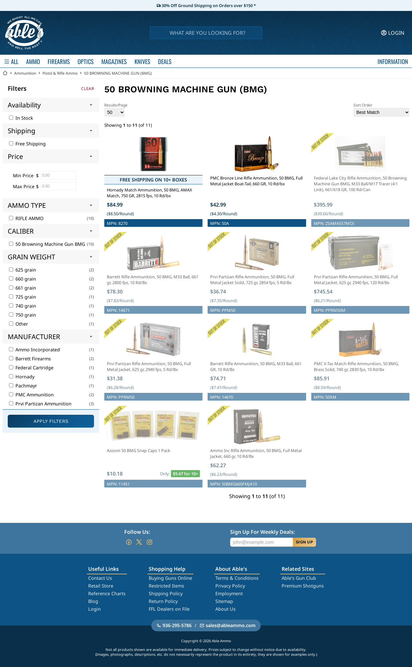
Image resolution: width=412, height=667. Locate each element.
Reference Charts (107, 593)
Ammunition (25, 73)
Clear (87, 88)
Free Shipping (27, 144)
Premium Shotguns (303, 586)
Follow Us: (137, 531)
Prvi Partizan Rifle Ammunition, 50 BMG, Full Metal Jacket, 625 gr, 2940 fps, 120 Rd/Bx (356, 279)
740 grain (22, 306)
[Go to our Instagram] (149, 542)
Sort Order (381, 109)
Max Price (23, 186)
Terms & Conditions (236, 578)
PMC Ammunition (31, 395)
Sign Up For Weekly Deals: (262, 531)
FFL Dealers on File (169, 609)
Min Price (23, 175)
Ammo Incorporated (34, 350)
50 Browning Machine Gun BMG (47, 244)
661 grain (22, 288)
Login (94, 609)
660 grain (22, 279)
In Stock (21, 118)
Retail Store (100, 586)
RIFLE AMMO (26, 218)
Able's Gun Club (299, 578)
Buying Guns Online (170, 578)
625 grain (22, 270)
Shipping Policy (166, 593)
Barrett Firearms (30, 359)
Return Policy (163, 601)
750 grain (22, 315)
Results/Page (115, 109)
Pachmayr (23, 386)
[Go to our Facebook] (128, 542)
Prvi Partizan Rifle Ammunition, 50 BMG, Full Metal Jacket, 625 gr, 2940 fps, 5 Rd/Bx (149, 366)
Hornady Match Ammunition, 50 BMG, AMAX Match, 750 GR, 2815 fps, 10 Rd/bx (149, 193)
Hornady (21, 377)
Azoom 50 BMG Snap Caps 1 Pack (138, 450)
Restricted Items (166, 586)
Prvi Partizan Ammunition (40, 404)
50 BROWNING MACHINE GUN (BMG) (118, 73)
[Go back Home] (5, 73)
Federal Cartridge (31, 368)
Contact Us (100, 578)
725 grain (22, 297)
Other (18, 324)
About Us (225, 609)
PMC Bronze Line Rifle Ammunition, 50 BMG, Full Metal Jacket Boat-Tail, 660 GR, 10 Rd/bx (256, 181)
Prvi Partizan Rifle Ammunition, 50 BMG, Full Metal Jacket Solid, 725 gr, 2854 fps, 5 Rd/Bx (252, 279)
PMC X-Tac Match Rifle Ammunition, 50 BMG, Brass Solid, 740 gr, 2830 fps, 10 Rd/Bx (356, 366)
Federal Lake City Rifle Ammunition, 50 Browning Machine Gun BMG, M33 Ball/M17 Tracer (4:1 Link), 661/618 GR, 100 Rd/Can (360, 183)
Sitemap (224, 601)
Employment (229, 593)
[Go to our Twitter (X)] (139, 542)
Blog (93, 601)
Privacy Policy (230, 586)
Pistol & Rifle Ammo (60, 73)
